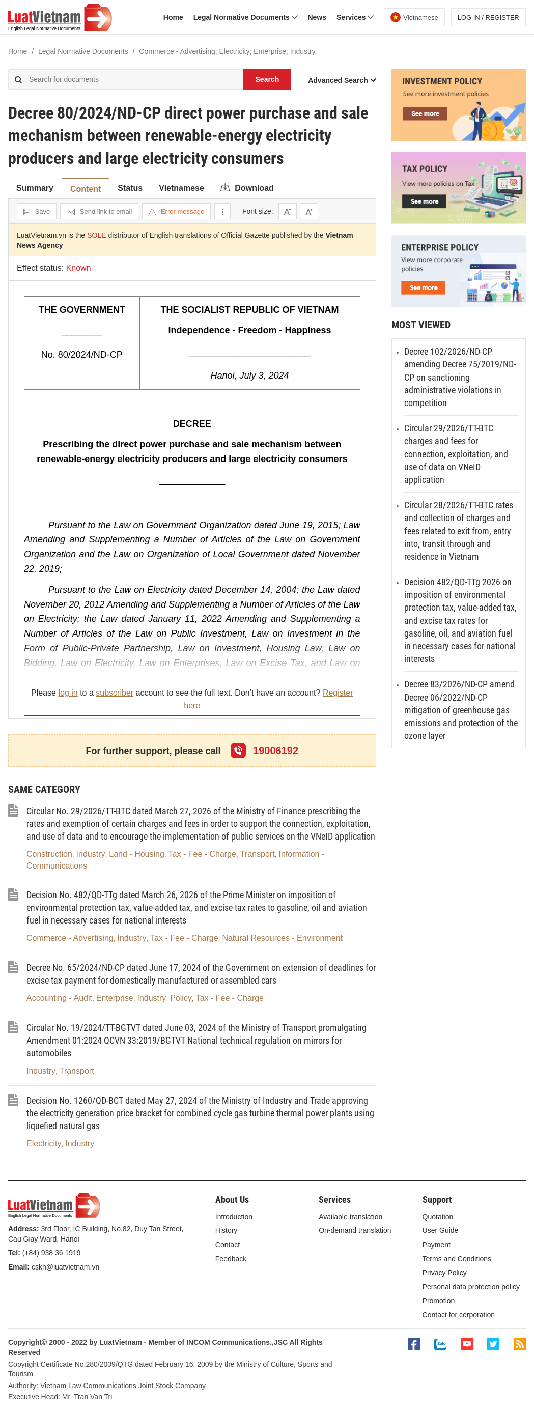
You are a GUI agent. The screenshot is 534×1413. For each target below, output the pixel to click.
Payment (437, 1245)
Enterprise (114, 998)
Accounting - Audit (59, 998)
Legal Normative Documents (245, 17)
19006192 (264, 750)
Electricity (43, 1143)
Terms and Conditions (457, 1259)
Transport (257, 854)
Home (173, 17)
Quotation (438, 1217)
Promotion (439, 1300)
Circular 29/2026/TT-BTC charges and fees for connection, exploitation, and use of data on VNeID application (456, 454)
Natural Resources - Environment (282, 938)
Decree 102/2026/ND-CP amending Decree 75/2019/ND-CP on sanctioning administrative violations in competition (460, 377)
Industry (90, 854)
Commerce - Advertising (70, 938)
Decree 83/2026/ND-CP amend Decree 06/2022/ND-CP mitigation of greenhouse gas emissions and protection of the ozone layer (461, 710)
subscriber (114, 692)
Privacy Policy (445, 1272)
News (316, 17)
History (226, 1230)
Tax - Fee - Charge (202, 854)
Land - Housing (136, 854)
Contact (227, 1245)
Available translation (350, 1217)
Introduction (233, 1217)
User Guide (441, 1230)
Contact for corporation (459, 1315)
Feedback (230, 1259)
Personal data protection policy (471, 1287)
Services (355, 17)
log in (67, 692)
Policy (181, 998)
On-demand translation (355, 1230)
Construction (49, 854)
